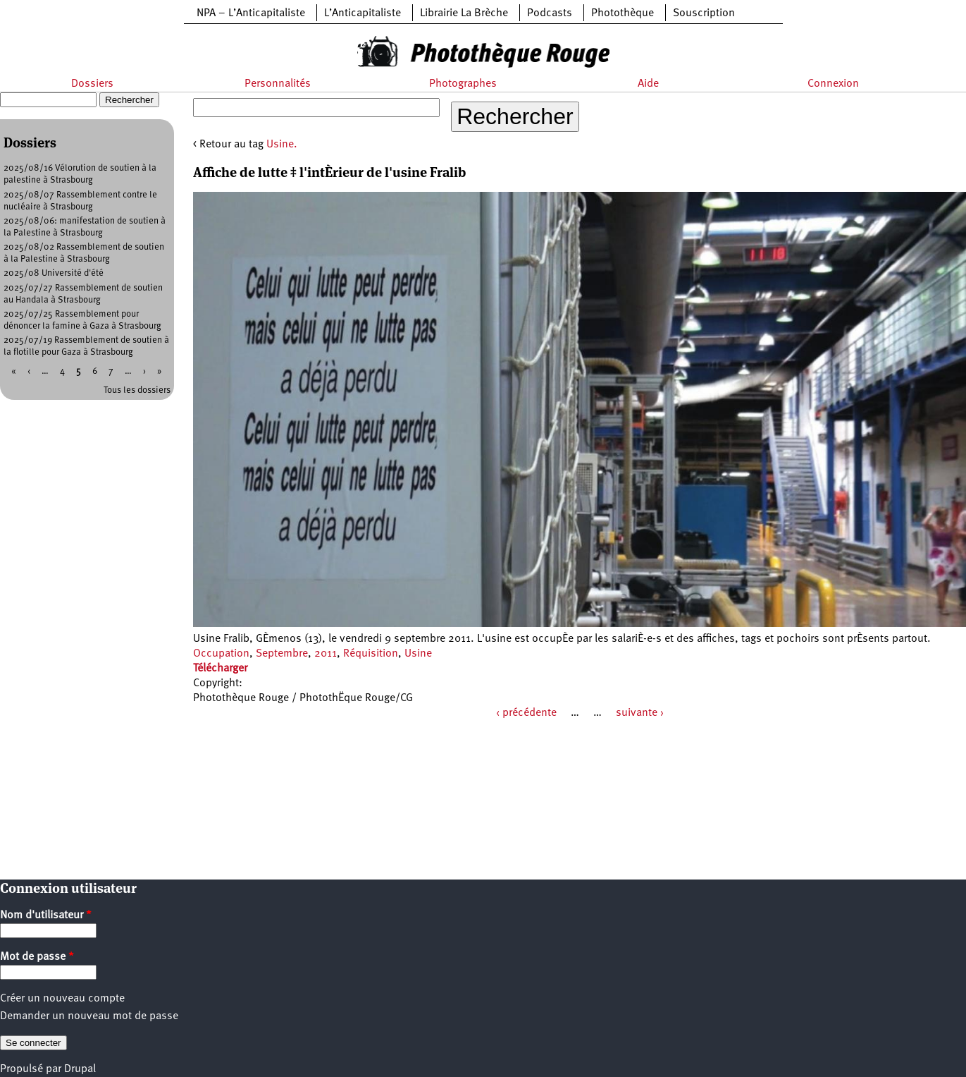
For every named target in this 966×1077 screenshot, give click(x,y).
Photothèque (622, 13)
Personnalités (277, 84)
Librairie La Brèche (464, 13)
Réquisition (370, 653)
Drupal (80, 1069)
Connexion (833, 84)
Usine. (281, 144)
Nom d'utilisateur (46, 915)
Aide (648, 84)
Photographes (463, 84)
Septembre (282, 653)
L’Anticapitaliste (362, 13)
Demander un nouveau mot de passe (89, 1016)
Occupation (221, 653)
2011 (325, 653)
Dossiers (92, 84)
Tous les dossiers (137, 390)
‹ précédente (526, 713)
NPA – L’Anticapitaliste (251, 13)
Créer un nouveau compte (62, 998)
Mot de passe (37, 957)
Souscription (704, 13)
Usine (418, 653)
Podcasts (549, 13)
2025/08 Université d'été (54, 273)
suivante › (640, 713)
